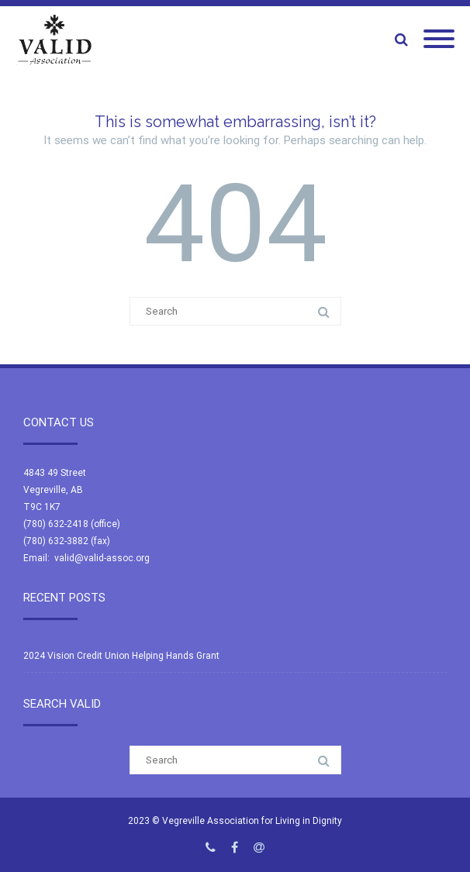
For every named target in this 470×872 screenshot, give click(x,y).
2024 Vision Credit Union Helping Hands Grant (121, 655)
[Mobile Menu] (438, 39)
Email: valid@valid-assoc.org (86, 558)
